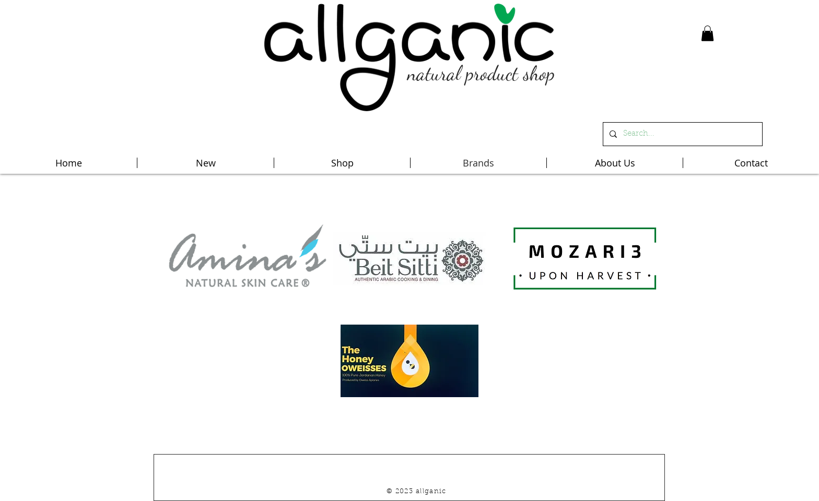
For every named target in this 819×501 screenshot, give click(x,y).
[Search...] (681, 134)
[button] (707, 33)
